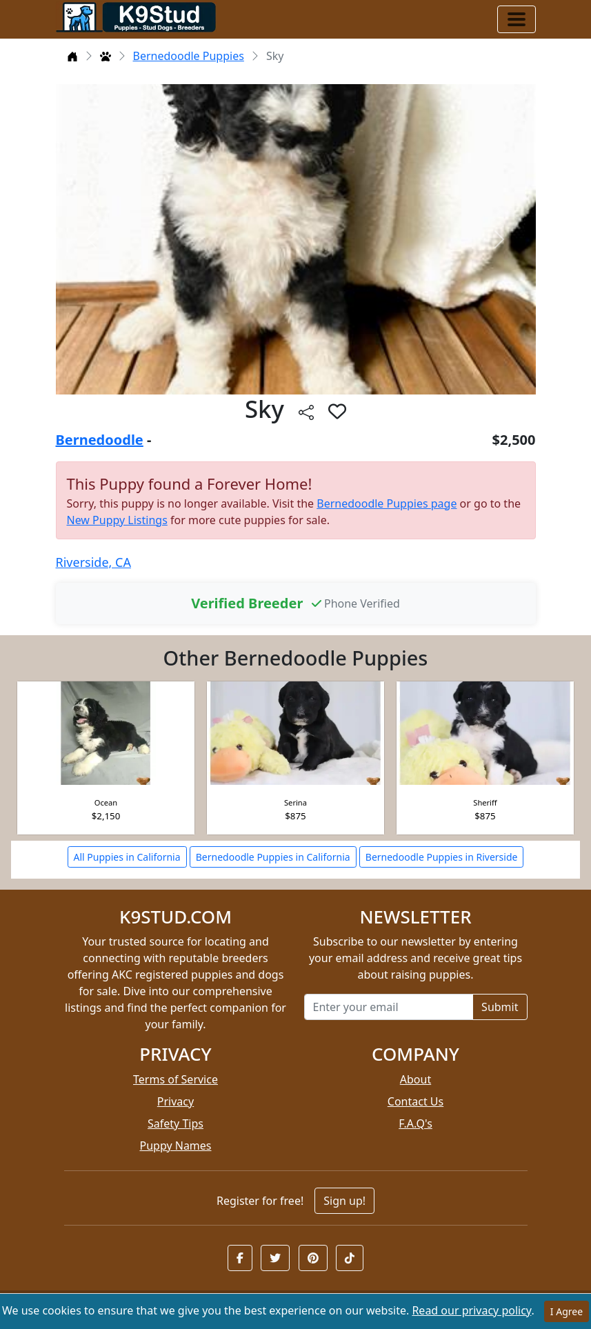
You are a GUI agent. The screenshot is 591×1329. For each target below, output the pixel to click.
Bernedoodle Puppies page (387, 503)
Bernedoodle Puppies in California (273, 856)
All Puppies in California (127, 856)
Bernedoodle (99, 439)
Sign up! (344, 1200)
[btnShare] (306, 411)
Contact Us (415, 1101)
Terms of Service (175, 1079)
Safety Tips (175, 1123)
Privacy (175, 1101)
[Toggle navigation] (516, 19)
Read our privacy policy (471, 1310)
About (415, 1079)
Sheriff (485, 802)
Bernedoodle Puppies (188, 55)
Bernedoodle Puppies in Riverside (441, 856)
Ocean (105, 802)
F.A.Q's (415, 1123)
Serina (295, 802)
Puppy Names (175, 1145)
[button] (240, 1258)
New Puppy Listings (117, 520)
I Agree (566, 1311)
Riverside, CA (93, 562)
